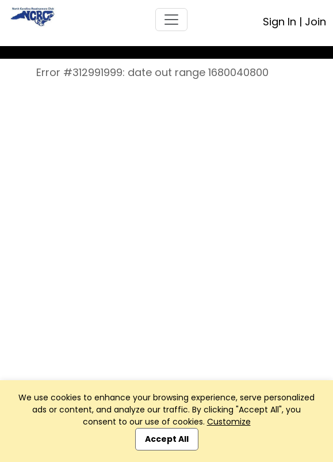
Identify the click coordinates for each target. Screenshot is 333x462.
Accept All (167, 439)
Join (315, 21)
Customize (229, 421)
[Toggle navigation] (171, 19)
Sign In (279, 21)
